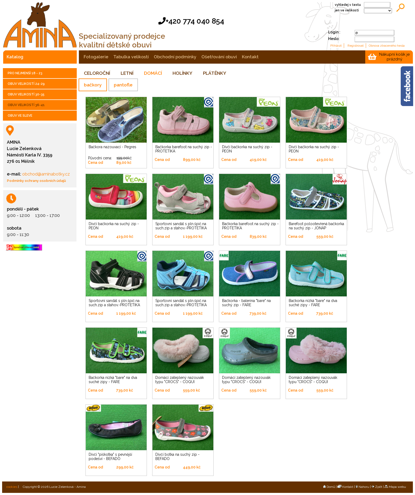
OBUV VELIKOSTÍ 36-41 (26, 105)
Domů (329, 487)
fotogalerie (96, 56)
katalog (15, 56)
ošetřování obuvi (219, 56)
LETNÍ (127, 73)
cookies (11, 487)
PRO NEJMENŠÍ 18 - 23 (25, 73)
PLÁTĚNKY (214, 73)
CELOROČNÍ (97, 73)
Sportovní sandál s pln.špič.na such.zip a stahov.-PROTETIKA (181, 226)
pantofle (123, 84)
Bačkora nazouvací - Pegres (112, 147)
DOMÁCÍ (153, 73)
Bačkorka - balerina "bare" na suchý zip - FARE (246, 303)
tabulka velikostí (131, 56)
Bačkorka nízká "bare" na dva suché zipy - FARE (313, 303)
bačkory (93, 84)
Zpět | (378, 487)
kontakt (250, 56)
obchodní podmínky (175, 56)
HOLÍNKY (182, 73)
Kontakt (345, 487)
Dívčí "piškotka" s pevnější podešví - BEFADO (110, 456)
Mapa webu (395, 487)
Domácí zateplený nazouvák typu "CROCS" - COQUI (179, 379)
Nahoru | (364, 487)
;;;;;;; (378, 10)
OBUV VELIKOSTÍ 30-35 (26, 94)
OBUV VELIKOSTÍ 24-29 (26, 84)
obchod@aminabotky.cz (45, 174)
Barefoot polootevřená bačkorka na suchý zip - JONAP (316, 226)
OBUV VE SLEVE (20, 115)
